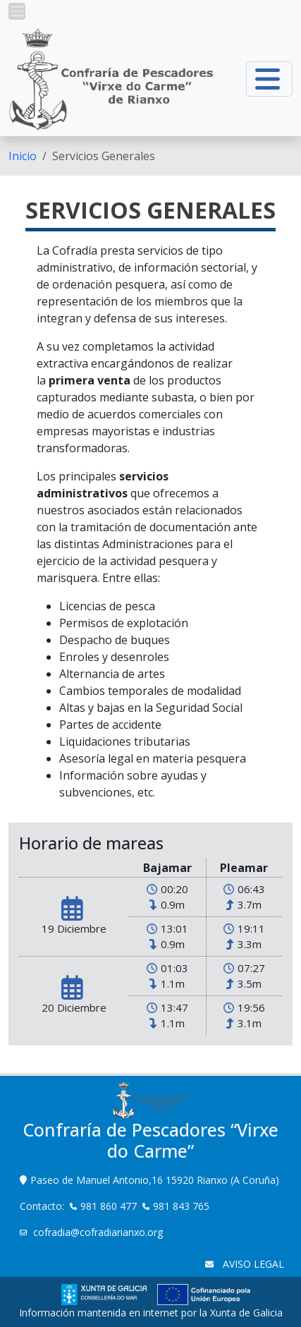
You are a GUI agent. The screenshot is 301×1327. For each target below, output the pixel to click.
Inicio (22, 156)
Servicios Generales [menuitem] (103, 156)
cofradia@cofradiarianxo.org (99, 1232)
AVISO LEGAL (252, 1264)
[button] (16, 11)
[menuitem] (22, 155)
